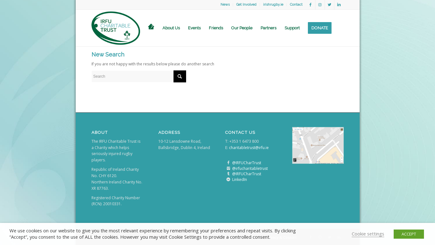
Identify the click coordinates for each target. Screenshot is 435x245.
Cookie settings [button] (368, 233)
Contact (296, 5)
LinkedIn (239, 179)
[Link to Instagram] (320, 4)
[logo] (115, 28)
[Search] (340, 28)
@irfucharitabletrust (250, 168)
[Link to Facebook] (310, 4)
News (225, 5)
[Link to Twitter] (329, 4)
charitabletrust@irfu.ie (249, 147)
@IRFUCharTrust (246, 162)
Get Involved (246, 5)
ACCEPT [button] (409, 234)
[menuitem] (225, 4)
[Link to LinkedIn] (339, 4)
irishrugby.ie (273, 5)
